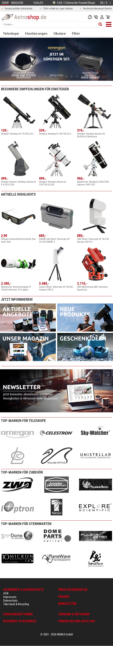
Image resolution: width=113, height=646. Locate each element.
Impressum (9, 597)
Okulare (59, 33)
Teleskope (11, 33)
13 (87, 76)
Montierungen (36, 33)
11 (77, 76)
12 (82, 76)
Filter (76, 33)
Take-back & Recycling (16, 604)
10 (71, 76)
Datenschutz (10, 600)
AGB (5, 593)
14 (93, 76)
